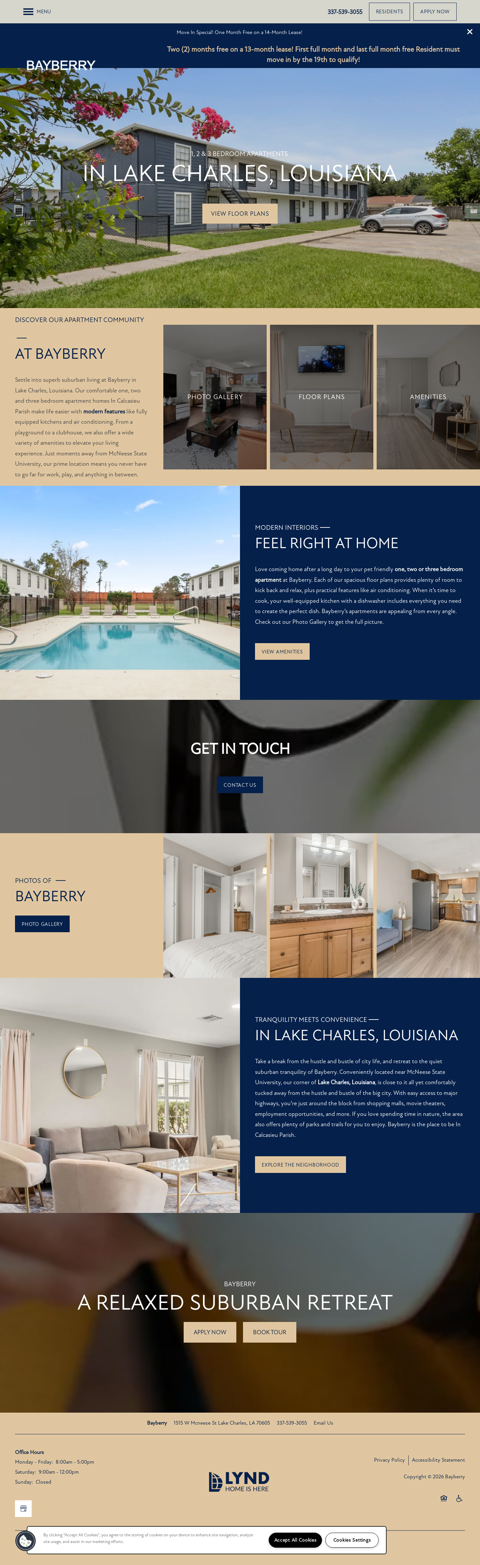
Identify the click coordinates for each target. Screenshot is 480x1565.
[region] (207, 1540)
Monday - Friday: (34, 1438)
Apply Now (210, 1309)
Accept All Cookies (295, 1540)
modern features (104, 388)
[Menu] (37, 29)
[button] (470, 8)
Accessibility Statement (438, 1436)
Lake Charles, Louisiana (346, 1059)
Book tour (269, 1309)
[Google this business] (23, 1485)
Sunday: (24, 1458)
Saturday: (25, 1448)
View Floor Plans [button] (240, 190)
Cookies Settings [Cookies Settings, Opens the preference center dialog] (352, 1540)
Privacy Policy (389, 1436)
